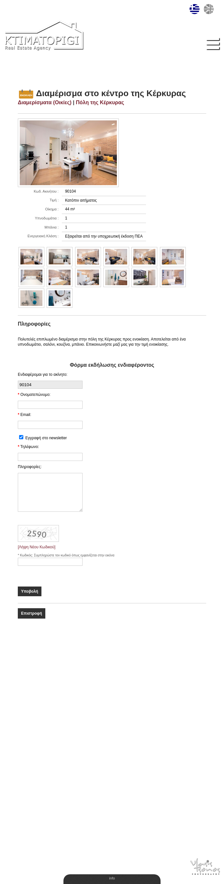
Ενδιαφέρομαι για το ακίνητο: (42, 374)
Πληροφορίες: (29, 466)
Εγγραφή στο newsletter (46, 438)
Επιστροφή (31, 613)
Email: (25, 414)
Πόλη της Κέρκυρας (100, 102)
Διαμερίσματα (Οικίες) (45, 102)
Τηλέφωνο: (29, 446)
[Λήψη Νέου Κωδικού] (36, 547)
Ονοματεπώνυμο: (35, 394)
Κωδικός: (27, 555)
